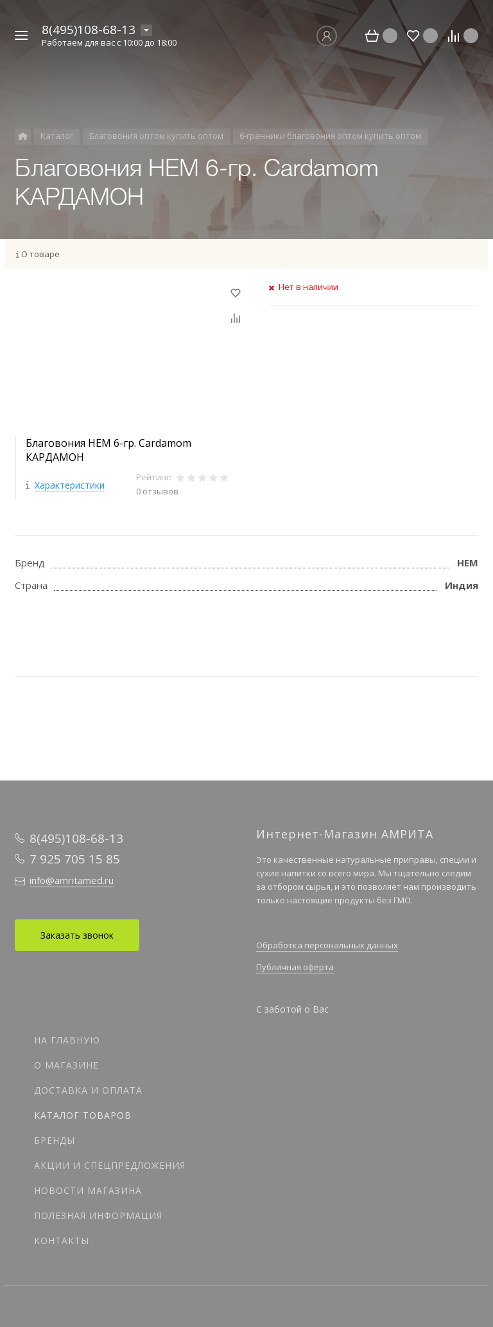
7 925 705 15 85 (75, 859)
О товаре (40, 254)
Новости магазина (88, 1190)
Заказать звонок (77, 935)
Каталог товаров (83, 1115)
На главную (67, 1040)
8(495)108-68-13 (88, 29)
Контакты (61, 1240)
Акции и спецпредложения (110, 1165)
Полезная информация (98, 1215)
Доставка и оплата (88, 1090)
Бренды (54, 1140)
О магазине (66, 1065)
